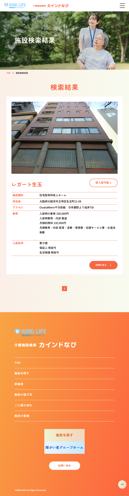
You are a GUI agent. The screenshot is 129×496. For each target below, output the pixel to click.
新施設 (18, 384)
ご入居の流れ (23, 405)
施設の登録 (21, 416)
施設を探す (21, 373)
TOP (17, 362)
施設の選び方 (23, 394)
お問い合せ (64, 465)
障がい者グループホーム (64, 447)
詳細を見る (101, 265)
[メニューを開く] (122, 6)
